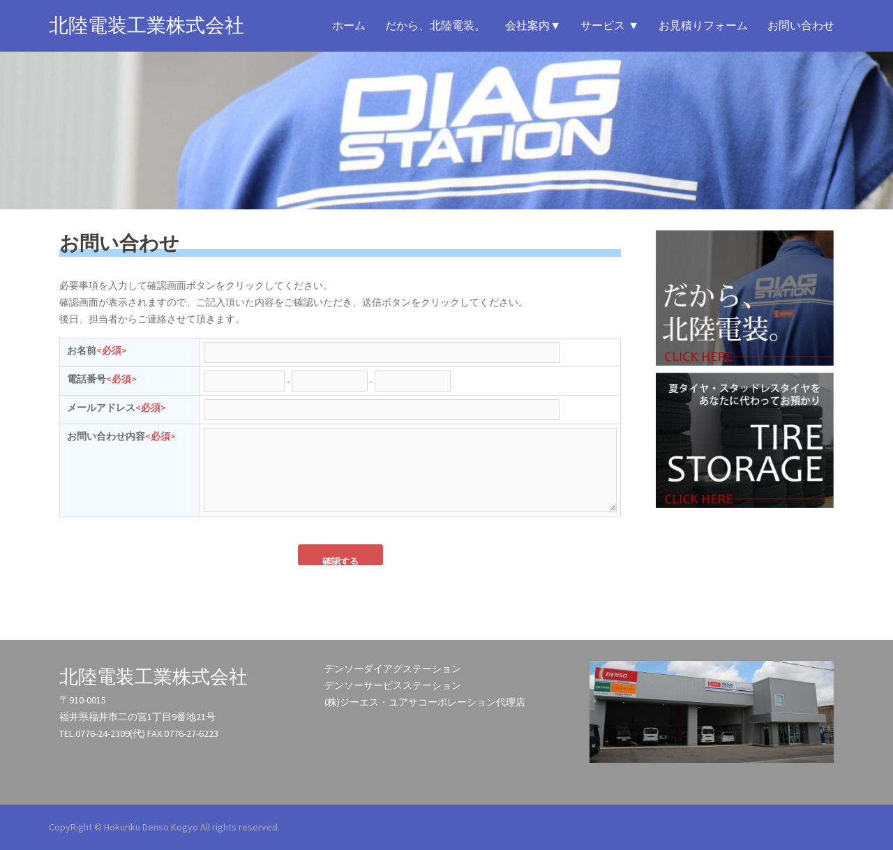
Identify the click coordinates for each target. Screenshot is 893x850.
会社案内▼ (533, 25)
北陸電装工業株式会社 (146, 25)
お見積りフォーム (703, 25)
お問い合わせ (800, 25)
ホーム (349, 25)
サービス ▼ (609, 25)
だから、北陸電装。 (435, 25)
